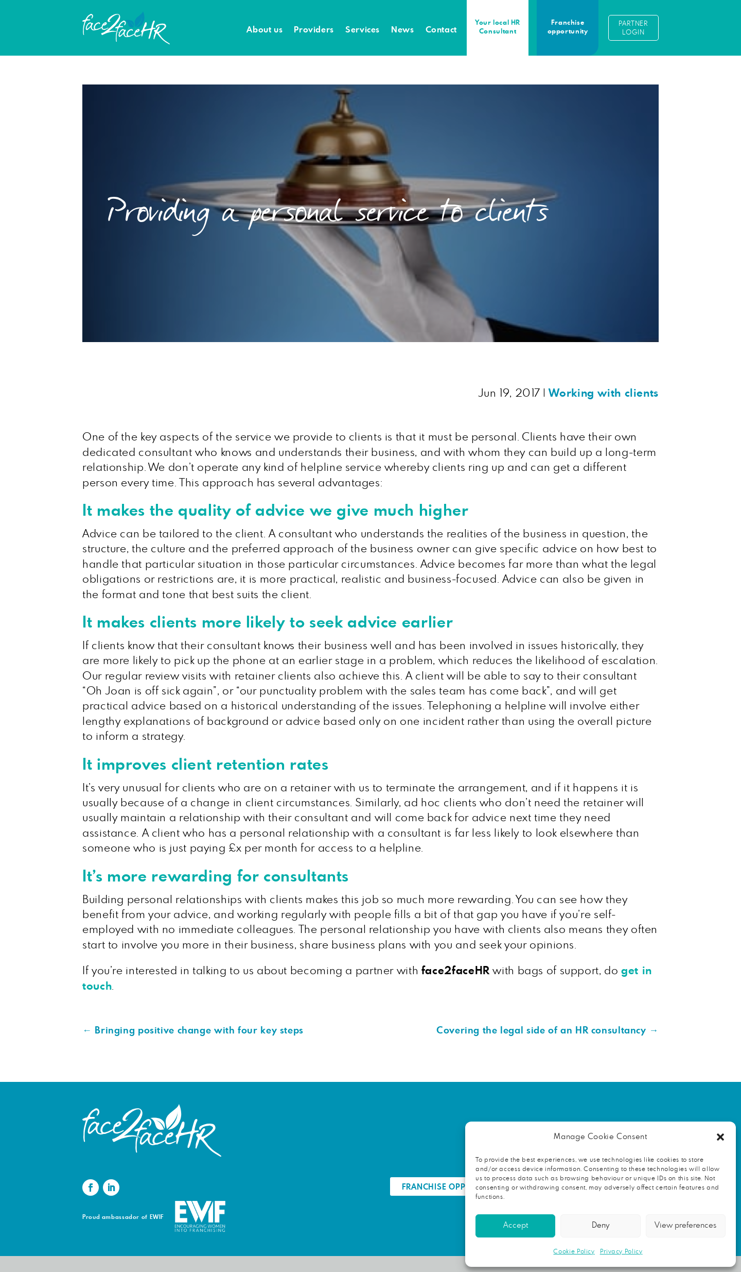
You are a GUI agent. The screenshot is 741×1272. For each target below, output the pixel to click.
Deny (600, 1225)
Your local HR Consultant (497, 27)
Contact (441, 30)
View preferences (685, 1225)
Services (362, 30)
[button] (720, 1137)
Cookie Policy (573, 1251)
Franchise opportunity (568, 27)
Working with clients (604, 393)
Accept (515, 1225)
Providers (314, 30)
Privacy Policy (621, 1251)
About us (264, 30)
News (402, 30)
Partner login (633, 28)
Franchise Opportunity (453, 1187)
